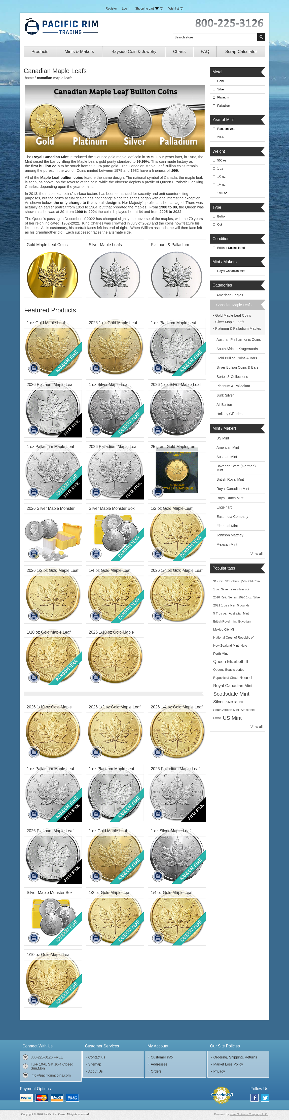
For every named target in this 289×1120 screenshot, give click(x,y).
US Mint (222, 438)
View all (256, 554)
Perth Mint (220, 653)
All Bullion (224, 405)
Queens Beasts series (228, 669)
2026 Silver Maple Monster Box (51, 509)
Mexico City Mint (224, 629)
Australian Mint (239, 613)
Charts (179, 51)
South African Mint (226, 710)
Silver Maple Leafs (105, 245)
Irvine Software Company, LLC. (249, 1114)
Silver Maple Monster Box (112, 508)
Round (245, 677)
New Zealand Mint (226, 645)
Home (29, 78)
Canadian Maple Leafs (233, 305)
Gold (220, 81)
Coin (220, 224)
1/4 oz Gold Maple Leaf (109, 570)
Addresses (159, 1064)
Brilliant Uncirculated (231, 248)
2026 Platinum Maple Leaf (50, 384)
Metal (217, 72)
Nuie (244, 645)
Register (111, 8)
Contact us (96, 1057)
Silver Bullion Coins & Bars (237, 367)
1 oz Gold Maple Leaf (46, 323)
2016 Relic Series (225, 597)
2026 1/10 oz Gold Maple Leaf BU (111, 633)
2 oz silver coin (240, 589)
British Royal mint (225, 621)
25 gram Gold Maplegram (173, 446)
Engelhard (224, 507)
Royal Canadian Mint (231, 271)
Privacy (219, 1071)
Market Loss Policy (228, 1064)
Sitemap (94, 1064)
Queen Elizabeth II (230, 661)
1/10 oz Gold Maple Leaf (48, 632)
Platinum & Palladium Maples (170, 246)
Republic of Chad (225, 678)
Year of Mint (223, 120)
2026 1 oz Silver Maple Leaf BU (176, 385)
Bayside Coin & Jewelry (134, 51)
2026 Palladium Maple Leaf (113, 446)
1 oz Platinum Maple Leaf (173, 323)
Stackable (248, 710)
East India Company (232, 517)
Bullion (221, 216)
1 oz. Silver (221, 589)
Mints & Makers (79, 51)
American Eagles (229, 295)
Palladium (224, 105)
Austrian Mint (226, 457)
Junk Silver (225, 395)
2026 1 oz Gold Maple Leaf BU (113, 324)
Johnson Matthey (229, 535)
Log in (126, 8)
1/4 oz (221, 185)
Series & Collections (232, 377)
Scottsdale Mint (231, 694)
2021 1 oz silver (224, 605)
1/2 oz (221, 177)
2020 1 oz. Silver (249, 597)
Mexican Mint (226, 544)
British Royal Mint (230, 479)
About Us (95, 1071)
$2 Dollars (232, 581)
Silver (221, 89)
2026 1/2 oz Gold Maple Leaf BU (52, 571)
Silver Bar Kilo (235, 702)
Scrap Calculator (241, 51)
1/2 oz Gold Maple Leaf (171, 508)
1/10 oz (222, 193)
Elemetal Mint (227, 526)
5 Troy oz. (220, 613)
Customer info (162, 1057)
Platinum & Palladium (233, 386)
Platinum (223, 97)
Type (216, 207)
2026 (220, 137)
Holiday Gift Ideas (230, 414)
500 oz (221, 160)
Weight (218, 151)
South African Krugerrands (237, 349)
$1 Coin (218, 581)
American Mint (227, 447)
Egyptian (244, 621)
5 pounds (243, 605)
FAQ (205, 51)
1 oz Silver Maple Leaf (109, 384)
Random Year (226, 129)
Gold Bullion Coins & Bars (236, 358)
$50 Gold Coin (250, 581)
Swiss (217, 718)
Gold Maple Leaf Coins (47, 245)
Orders (156, 1071)
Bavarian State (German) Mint (236, 468)
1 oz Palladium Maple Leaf (50, 446)
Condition (221, 239)
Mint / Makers (224, 262)
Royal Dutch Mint (229, 498)
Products (39, 51)
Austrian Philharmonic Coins (238, 340)
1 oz (220, 168)
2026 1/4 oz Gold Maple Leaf (176, 570)
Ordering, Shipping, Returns (235, 1057)
